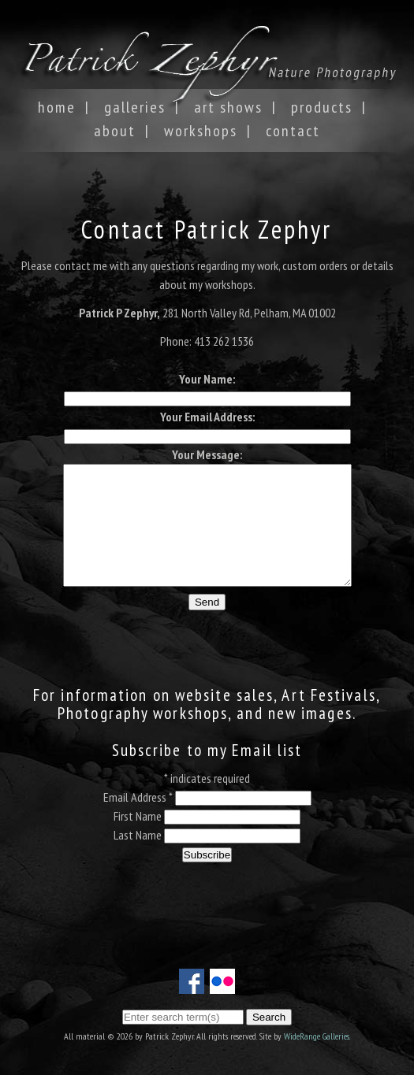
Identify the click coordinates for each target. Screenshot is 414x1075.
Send (207, 626)
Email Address (138, 820)
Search (268, 1017)
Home (57, 107)
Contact (293, 130)
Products (321, 107)
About (115, 130)
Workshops (200, 130)
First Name (139, 839)
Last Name (139, 858)
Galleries (135, 107)
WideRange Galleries (316, 1036)
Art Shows (228, 107)
